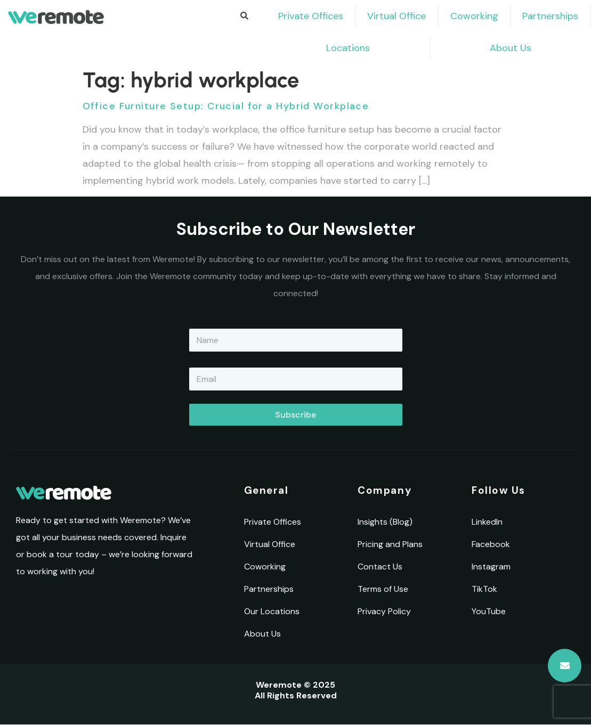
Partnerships (550, 16)
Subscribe (295, 414)
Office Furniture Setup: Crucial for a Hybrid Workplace (226, 106)
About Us (510, 48)
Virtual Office (396, 16)
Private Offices (310, 16)
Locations (348, 48)
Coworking (474, 16)
